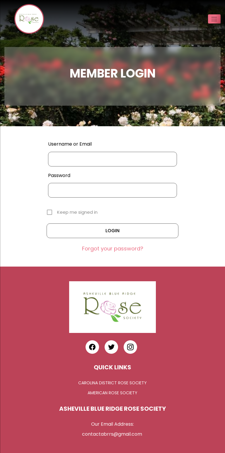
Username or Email (70, 144)
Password (59, 175)
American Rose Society (112, 393)
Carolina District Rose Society (112, 383)
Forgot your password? (112, 248)
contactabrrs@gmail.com (112, 434)
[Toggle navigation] (214, 18)
